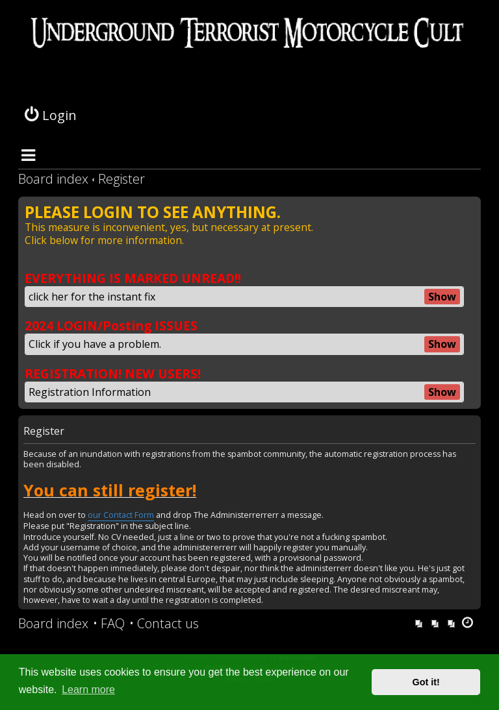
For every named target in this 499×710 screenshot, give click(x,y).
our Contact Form (121, 515)
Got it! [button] (426, 682)
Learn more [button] (88, 689)
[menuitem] (109, 623)
